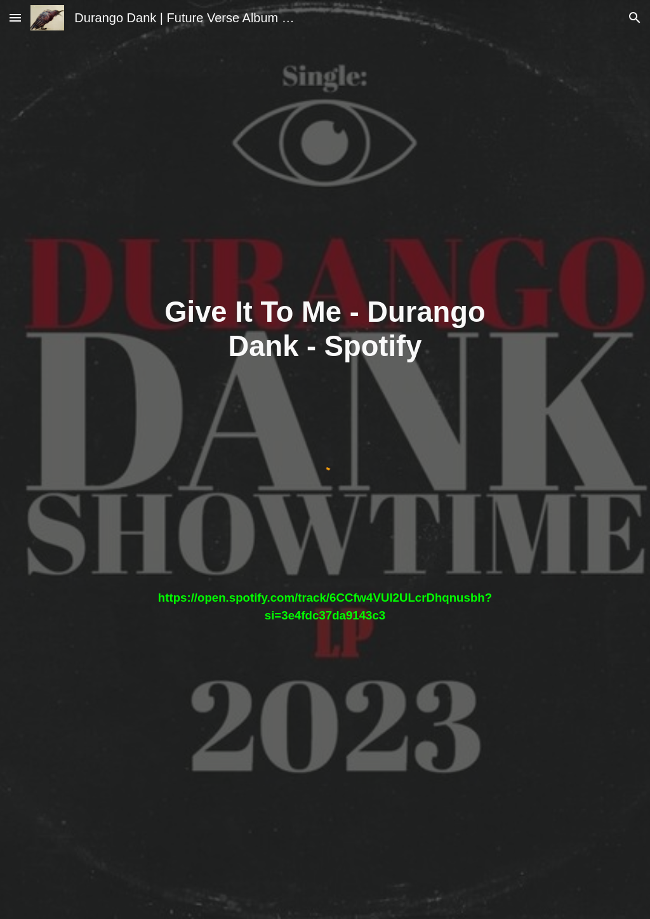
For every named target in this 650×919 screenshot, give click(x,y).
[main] (325, 330)
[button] (15, 17)
